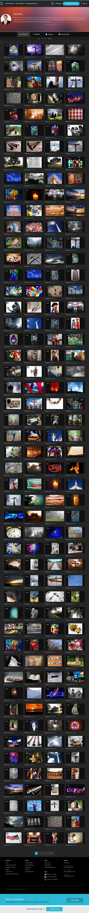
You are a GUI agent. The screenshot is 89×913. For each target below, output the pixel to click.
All (39, 38)
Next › (51, 853)
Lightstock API (9, 871)
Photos (44, 38)
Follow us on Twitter (51, 874)
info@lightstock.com (68, 867)
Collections (65, 34)
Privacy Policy (48, 865)
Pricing (58, 3)
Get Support (66, 863)
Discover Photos (29, 863)
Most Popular (28, 867)
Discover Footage (29, 865)
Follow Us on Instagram (52, 879)
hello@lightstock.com (69, 876)
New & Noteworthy (29, 871)
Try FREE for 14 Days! (71, 4)
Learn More (75, 900)
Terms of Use (48, 863)
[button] (9, 3)
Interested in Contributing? (12, 874)
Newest (37, 34)
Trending (27, 869)
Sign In (85, 4)
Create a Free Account (11, 865)
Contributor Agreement (50, 867)
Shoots (50, 34)
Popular (24, 34)
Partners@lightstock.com (69, 871)
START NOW (54, 909)
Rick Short (11, 57)
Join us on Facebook (51, 876)
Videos (49, 38)
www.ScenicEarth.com (51, 24)
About (7, 863)
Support (7, 869)
